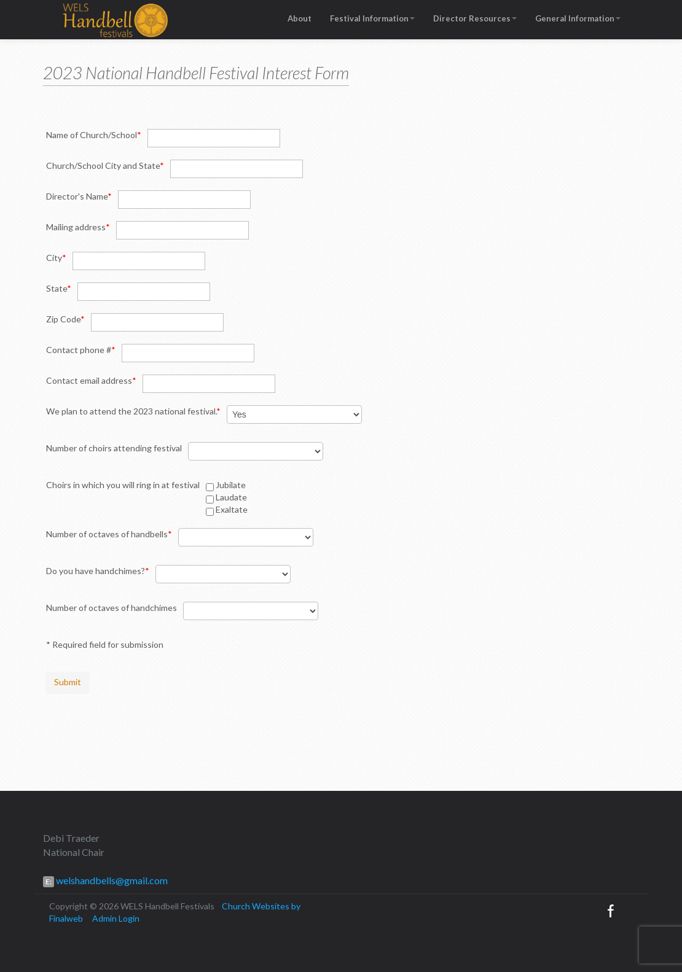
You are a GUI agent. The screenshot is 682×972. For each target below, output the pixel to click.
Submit (67, 682)
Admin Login (115, 918)
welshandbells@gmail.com (111, 880)
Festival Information (372, 18)
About (300, 18)
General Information (578, 18)
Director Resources (475, 18)
